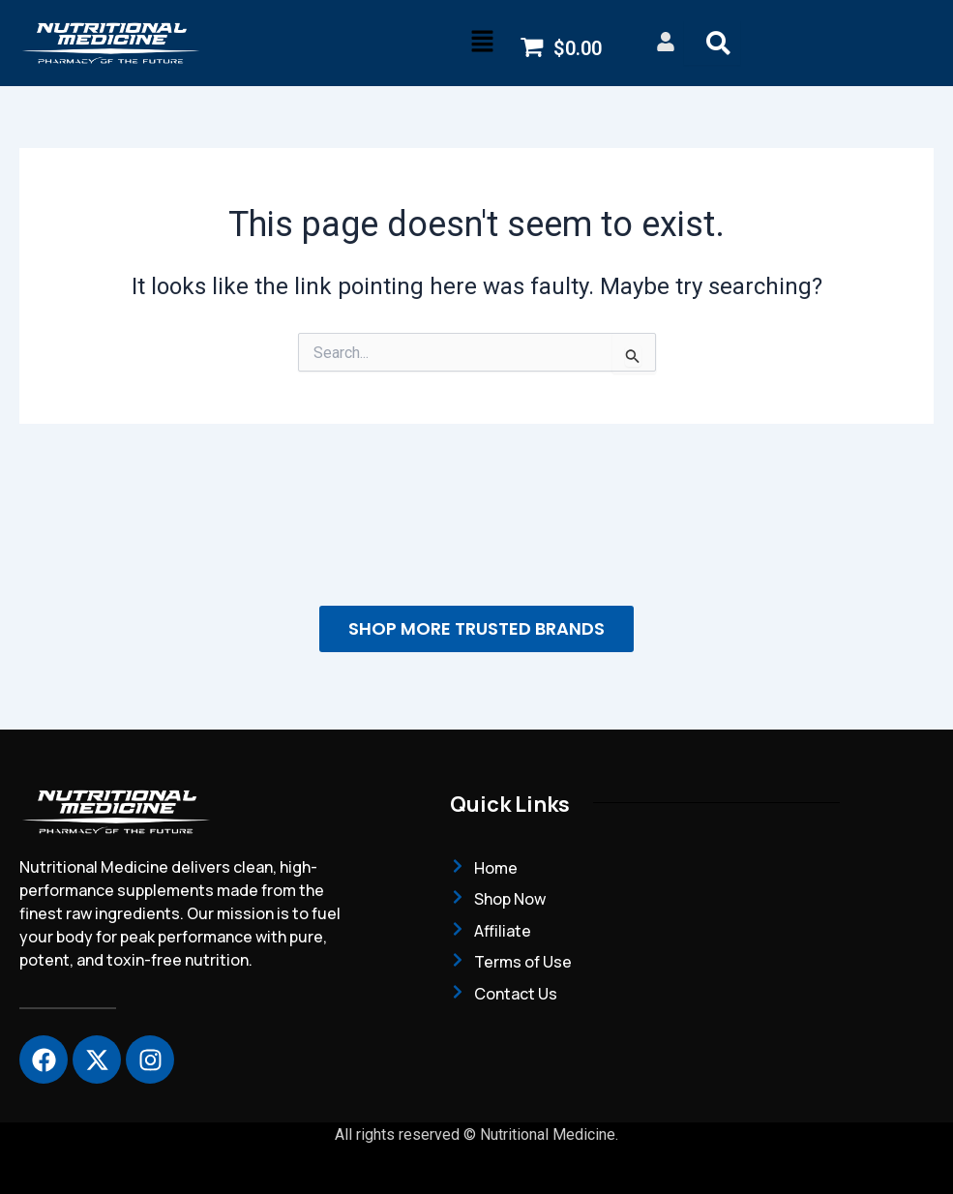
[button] (481, 42)
